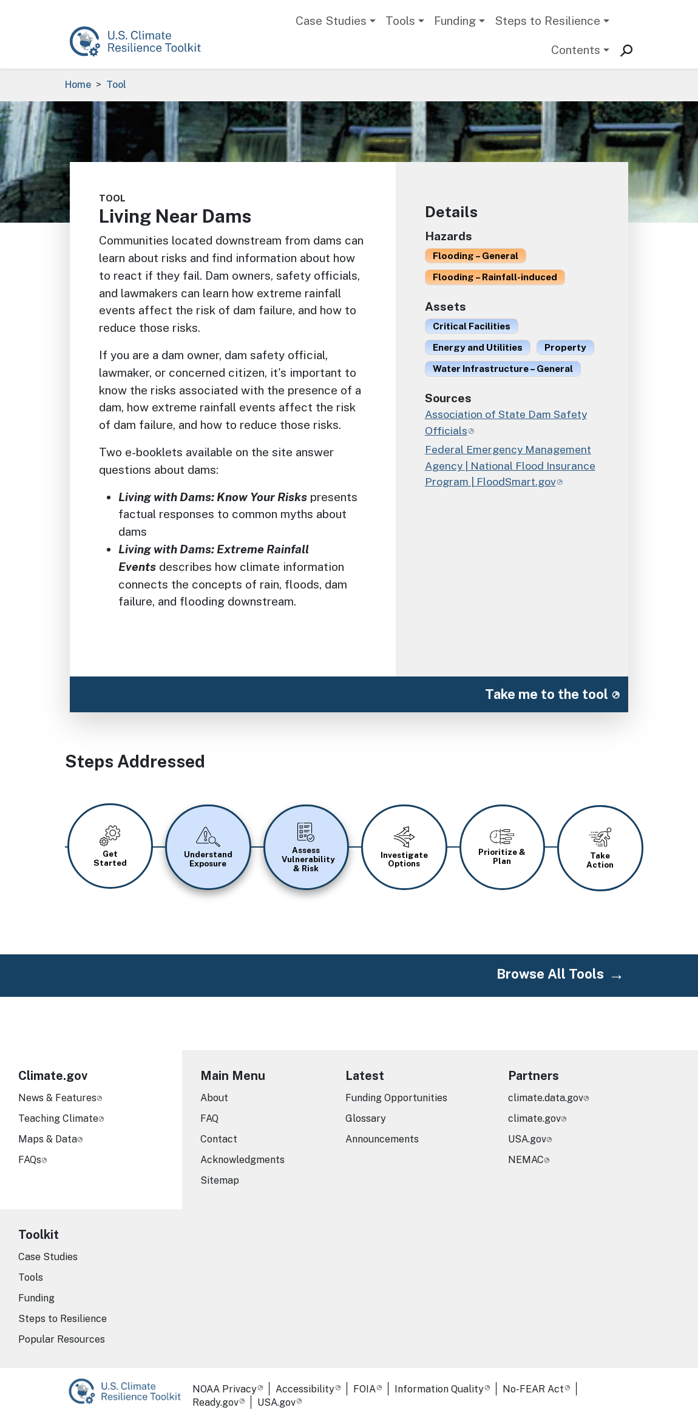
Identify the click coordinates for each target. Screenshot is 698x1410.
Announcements (382, 1126)
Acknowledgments (242, 1146)
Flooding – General (475, 255)
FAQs (29, 1146)
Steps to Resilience (547, 20)
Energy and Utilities (478, 347)
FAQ (209, 1105)
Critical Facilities (471, 325)
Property (565, 347)
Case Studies (331, 20)
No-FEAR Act (533, 1376)
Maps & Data (47, 1126)
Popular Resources (61, 1326)
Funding (455, 20)
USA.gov (527, 1126)
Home (78, 84)
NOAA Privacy (224, 1376)
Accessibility (305, 1376)
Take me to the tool (546, 694)
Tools (400, 20)
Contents (575, 49)
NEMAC (526, 1146)
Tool (116, 84)
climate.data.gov (545, 1084)
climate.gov (534, 1105)
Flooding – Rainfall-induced (495, 276)
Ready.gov (215, 1389)
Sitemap (219, 1167)
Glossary (365, 1105)
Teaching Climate (58, 1105)
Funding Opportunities (396, 1084)
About (214, 1084)
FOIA (364, 1376)
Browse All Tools (550, 961)
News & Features (57, 1084)
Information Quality (439, 1376)
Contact (218, 1126)
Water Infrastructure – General (503, 368)
